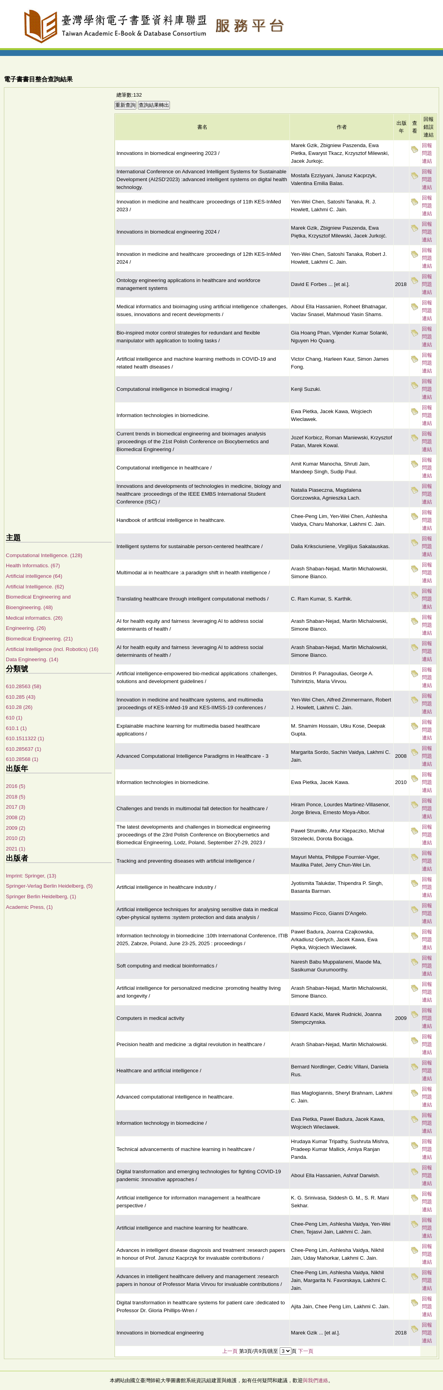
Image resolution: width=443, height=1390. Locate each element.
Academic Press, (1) (29, 907)
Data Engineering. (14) (32, 659)
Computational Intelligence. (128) (44, 555)
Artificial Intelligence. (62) (35, 587)
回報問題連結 (427, 153)
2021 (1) (15, 849)
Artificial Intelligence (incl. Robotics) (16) (52, 649)
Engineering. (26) (26, 628)
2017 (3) (15, 807)
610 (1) (14, 718)
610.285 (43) (21, 697)
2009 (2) (15, 828)
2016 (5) (15, 786)
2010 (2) (15, 838)
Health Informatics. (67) (33, 565)
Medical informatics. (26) (34, 618)
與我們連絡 (315, 1380)
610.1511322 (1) (25, 738)
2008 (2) (15, 817)
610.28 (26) (19, 707)
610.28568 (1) (22, 759)
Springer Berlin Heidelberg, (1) (41, 896)
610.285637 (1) (23, 749)
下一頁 (305, 1351)
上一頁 (230, 1351)
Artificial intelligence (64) (34, 576)
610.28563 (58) (23, 686)
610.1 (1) (16, 728)
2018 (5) (15, 797)
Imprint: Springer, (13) (31, 876)
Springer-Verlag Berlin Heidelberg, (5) (49, 886)
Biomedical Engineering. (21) (39, 639)
